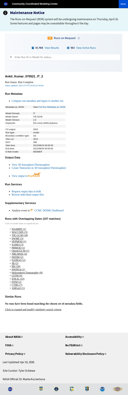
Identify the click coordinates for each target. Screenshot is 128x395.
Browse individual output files (28, 194)
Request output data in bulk (26, 191)
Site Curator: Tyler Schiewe (19, 370)
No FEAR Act (72, 345)
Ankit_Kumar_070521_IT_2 (24, 76)
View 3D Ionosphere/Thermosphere (31, 164)
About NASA (13, 337)
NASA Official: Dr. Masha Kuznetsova (24, 379)
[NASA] (7, 4)
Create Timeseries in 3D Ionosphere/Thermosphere (39, 167)
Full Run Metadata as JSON (52, 107)
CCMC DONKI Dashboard (47, 210)
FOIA (8, 345)
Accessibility (73, 337)
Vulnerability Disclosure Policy (84, 354)
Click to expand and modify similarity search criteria (33, 309)
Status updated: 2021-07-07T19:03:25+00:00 (24, 85)
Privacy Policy (14, 354)
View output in (26, 175)
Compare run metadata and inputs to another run (37, 100)
